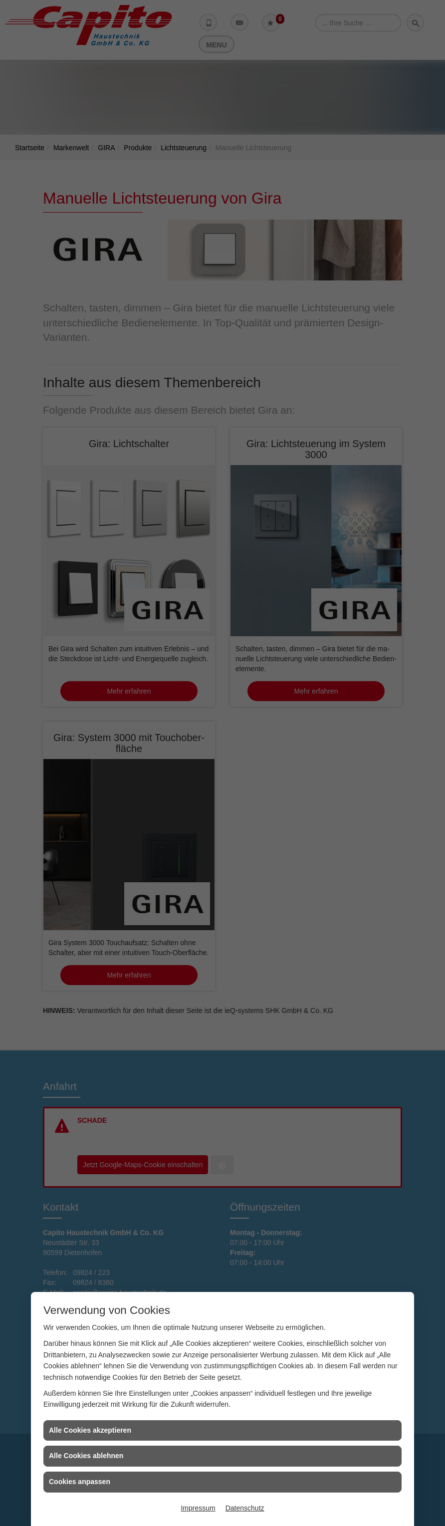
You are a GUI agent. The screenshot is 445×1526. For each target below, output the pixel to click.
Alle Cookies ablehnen (86, 1456)
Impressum (198, 1508)
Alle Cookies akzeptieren (90, 1430)
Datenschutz (244, 1508)
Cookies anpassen (79, 1482)
